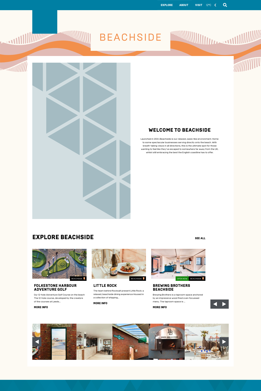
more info (41, 307)
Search (224, 5)
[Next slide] (224, 304)
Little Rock (105, 285)
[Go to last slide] (215, 304)
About (183, 5)
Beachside (78, 278)
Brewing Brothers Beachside (171, 287)
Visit (207, 5)
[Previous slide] (36, 341)
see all (200, 238)
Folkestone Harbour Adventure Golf (55, 287)
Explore (167, 5)
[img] (59, 264)
